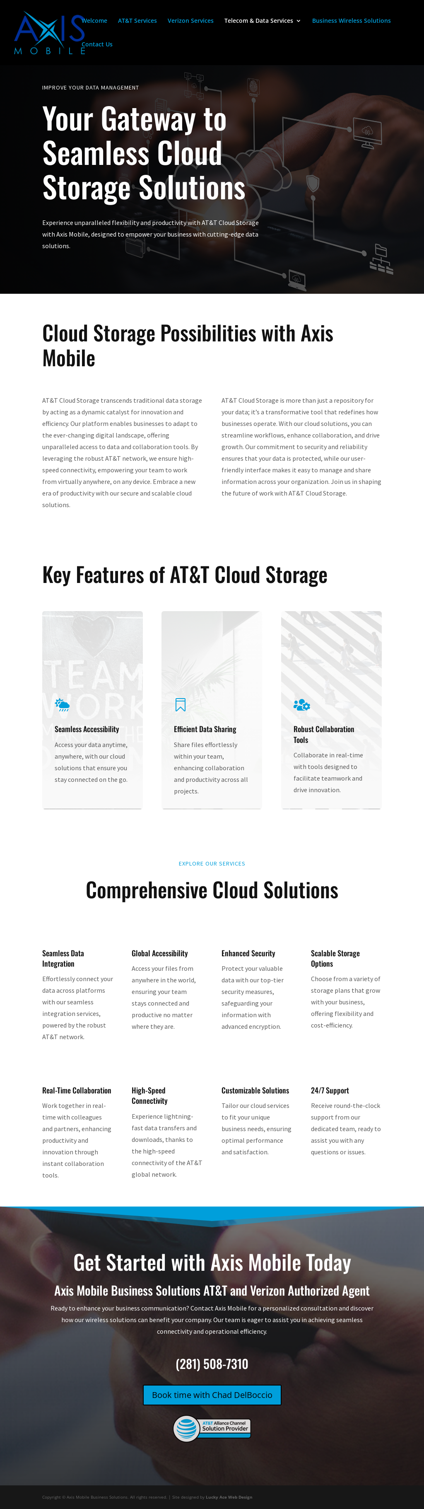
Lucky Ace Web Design (229, 1497)
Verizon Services (191, 21)
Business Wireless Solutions (351, 21)
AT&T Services (137, 21)
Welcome (94, 21)
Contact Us (97, 44)
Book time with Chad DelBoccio (212, 1394)
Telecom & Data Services (258, 21)
